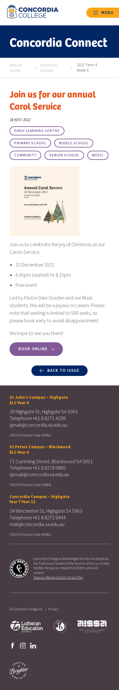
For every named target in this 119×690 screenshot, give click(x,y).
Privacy (53, 609)
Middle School (74, 143)
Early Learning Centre (37, 130)
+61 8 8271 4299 (49, 418)
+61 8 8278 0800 (49, 467)
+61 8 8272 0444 (49, 517)
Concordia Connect (48, 67)
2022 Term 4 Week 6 (87, 67)
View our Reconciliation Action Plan (58, 577)
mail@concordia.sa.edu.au (37, 524)
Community (25, 155)
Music (98, 155)
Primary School (30, 143)
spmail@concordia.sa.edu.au (39, 474)
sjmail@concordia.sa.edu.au (38, 425)
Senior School (64, 155)
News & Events (16, 67)
